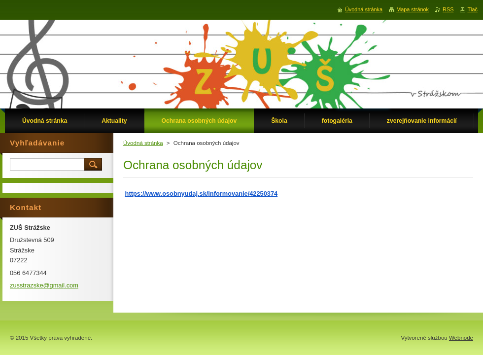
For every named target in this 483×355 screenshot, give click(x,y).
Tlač (472, 9)
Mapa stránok (412, 9)
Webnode (461, 338)
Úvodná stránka (143, 143)
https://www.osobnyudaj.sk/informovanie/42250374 (201, 193)
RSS (448, 9)
